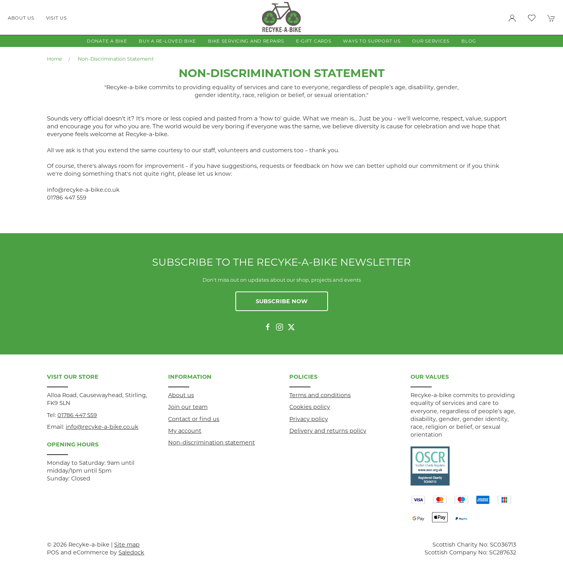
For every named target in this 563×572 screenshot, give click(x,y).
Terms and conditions (320, 395)
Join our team (188, 406)
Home (54, 59)
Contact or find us (193, 419)
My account (184, 430)
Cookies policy (309, 406)
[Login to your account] (512, 18)
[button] (532, 18)
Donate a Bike (107, 41)
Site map (127, 544)
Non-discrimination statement (116, 59)
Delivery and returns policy (327, 430)
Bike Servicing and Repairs (246, 41)
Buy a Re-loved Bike (167, 41)
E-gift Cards (314, 41)
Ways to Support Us (371, 41)
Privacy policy (308, 419)
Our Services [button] (431, 41)
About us (21, 18)
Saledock (131, 552)
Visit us (56, 18)
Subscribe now (282, 301)
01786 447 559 (77, 415)
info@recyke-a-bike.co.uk (102, 426)
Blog (468, 41)
